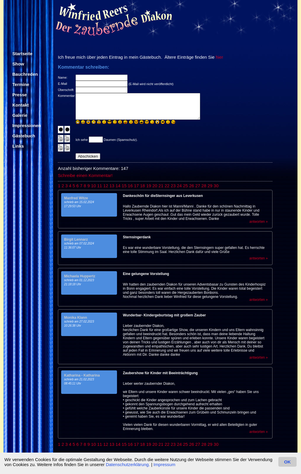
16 (130, 185)
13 (111, 185)
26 (191, 185)
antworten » (258, 222)
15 (124, 185)
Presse (19, 94)
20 (154, 185)
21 (160, 185)
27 (197, 185)
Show (18, 63)
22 (167, 185)
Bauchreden (25, 74)
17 (136, 185)
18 (142, 185)
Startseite (22, 53)
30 (216, 185)
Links (18, 146)
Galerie (19, 115)
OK (287, 461)
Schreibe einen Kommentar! (85, 175)
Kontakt (20, 104)
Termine (20, 84)
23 (173, 185)
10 (93, 185)
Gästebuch (23, 135)
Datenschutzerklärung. (128, 464)
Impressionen (26, 125)
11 (99, 185)
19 (148, 185)
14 (118, 185)
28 (203, 185)
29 (210, 185)
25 (185, 185)
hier (219, 57)
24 (179, 185)
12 (105, 185)
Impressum (164, 464)
